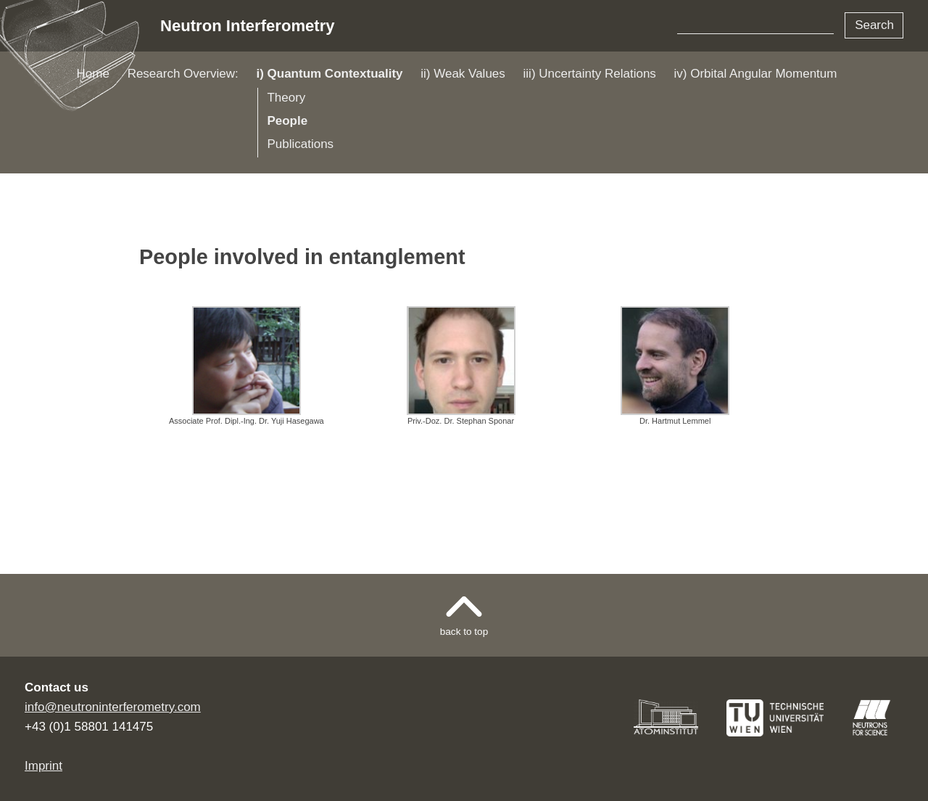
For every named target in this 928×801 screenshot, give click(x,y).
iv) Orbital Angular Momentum (755, 74)
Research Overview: (183, 74)
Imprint (43, 766)
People (287, 121)
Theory (286, 97)
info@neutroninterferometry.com (113, 707)
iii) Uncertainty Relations (589, 74)
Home (93, 74)
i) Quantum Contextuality (329, 74)
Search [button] (874, 25)
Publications (300, 144)
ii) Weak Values (462, 74)
